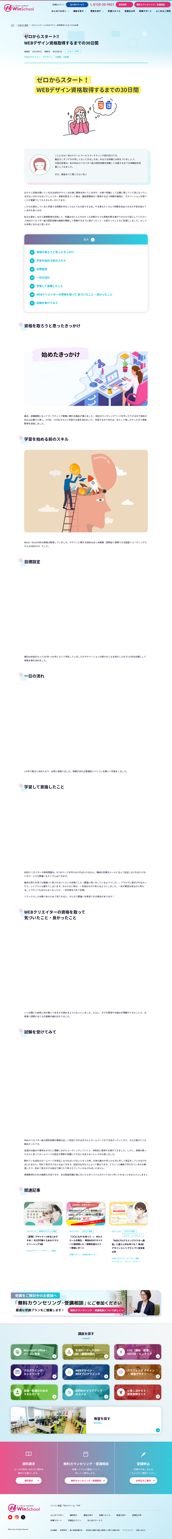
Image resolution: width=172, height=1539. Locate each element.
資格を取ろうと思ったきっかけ (55, 244)
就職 (59, 48)
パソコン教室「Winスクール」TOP (65, 1497)
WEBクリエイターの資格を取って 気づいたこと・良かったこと (74, 286)
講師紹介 (73, 1507)
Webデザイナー (33, 48)
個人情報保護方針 (76, 1522)
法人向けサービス (94, 1512)
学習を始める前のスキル (51, 252)
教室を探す (121, 1507)
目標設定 (41, 261)
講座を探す (88, 1507)
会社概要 (53, 1522)
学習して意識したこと (49, 278)
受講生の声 (136, 1507)
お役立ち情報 (73, 43)
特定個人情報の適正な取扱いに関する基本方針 (103, 1522)
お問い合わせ (141, 1522)
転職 (66, 48)
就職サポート (56, 1512)
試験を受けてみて (47, 295)
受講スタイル (104, 1507)
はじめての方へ (57, 1507)
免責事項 (63, 1522)
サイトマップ (128, 1522)
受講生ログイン (58, 4)
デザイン (48, 48)
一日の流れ (43, 269)
